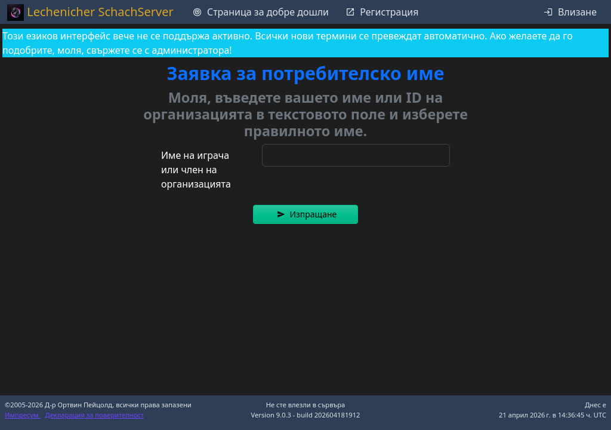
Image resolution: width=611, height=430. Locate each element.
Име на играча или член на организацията (196, 170)
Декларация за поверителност (94, 414)
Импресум (23, 414)
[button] (305, 214)
